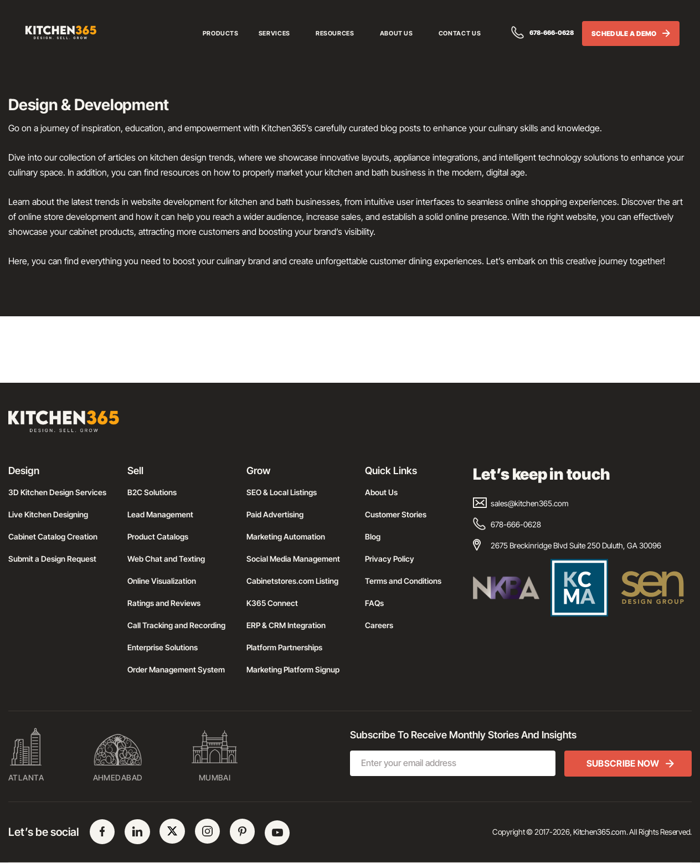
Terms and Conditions (403, 580)
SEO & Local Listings (281, 492)
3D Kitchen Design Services (57, 492)
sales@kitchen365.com (521, 503)
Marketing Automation (285, 536)
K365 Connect (272, 603)
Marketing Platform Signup (292, 669)
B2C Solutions (152, 492)
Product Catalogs (157, 536)
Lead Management (160, 514)
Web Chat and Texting (166, 558)
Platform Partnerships (284, 647)
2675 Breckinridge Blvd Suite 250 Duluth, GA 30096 (567, 545)
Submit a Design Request (52, 558)
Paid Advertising (274, 514)
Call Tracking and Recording (176, 625)
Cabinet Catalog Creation (52, 536)
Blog (372, 536)
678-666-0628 (540, 33)
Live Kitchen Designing (48, 514)
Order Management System (176, 669)
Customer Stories (395, 514)
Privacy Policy (389, 558)
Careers (379, 625)
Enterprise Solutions (162, 647)
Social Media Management (293, 558)
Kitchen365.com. (600, 831)
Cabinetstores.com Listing (292, 580)
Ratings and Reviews (163, 603)
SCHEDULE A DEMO (630, 34)
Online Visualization (161, 580)
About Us (381, 492)
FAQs (374, 603)
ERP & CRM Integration (286, 625)
